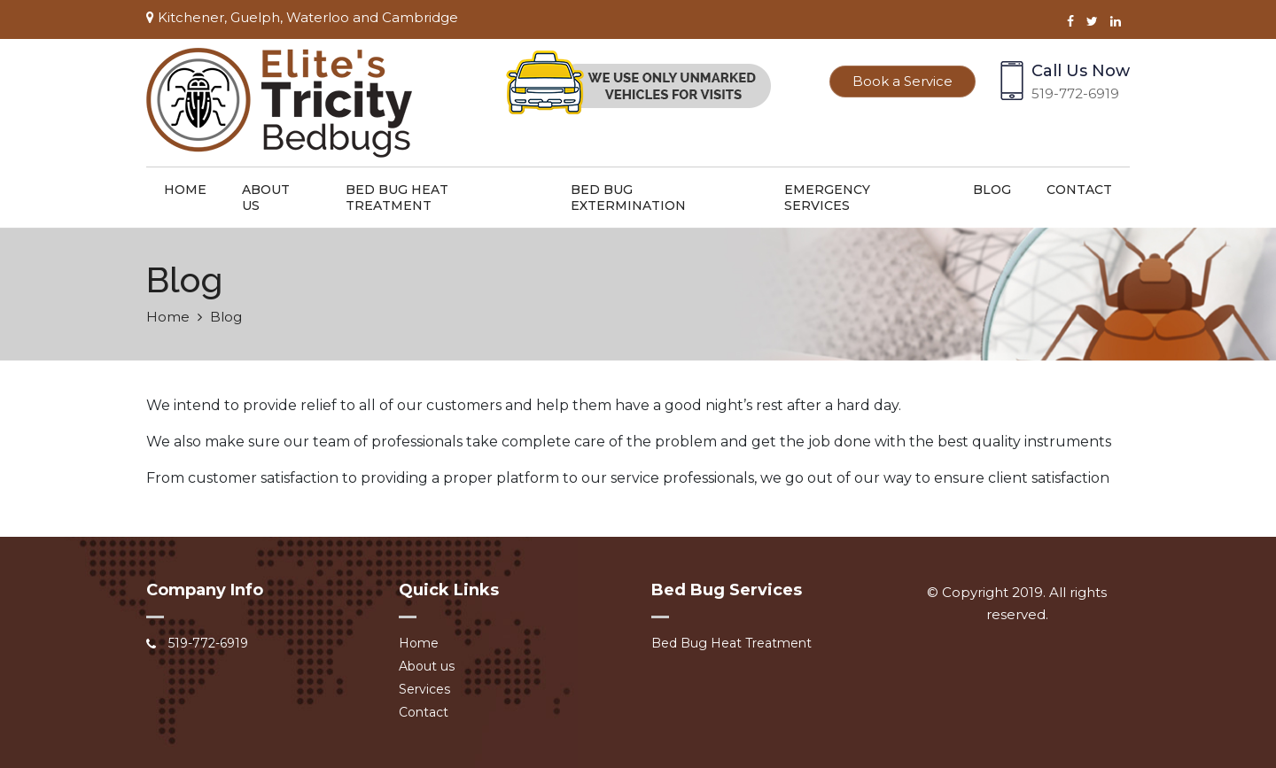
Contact (1079, 190)
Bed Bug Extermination (628, 197)
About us (266, 197)
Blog (992, 190)
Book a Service (902, 81)
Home (185, 190)
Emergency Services (827, 197)
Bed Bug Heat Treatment (397, 197)
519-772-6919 (1075, 93)
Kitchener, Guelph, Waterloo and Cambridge (302, 17)
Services (424, 689)
